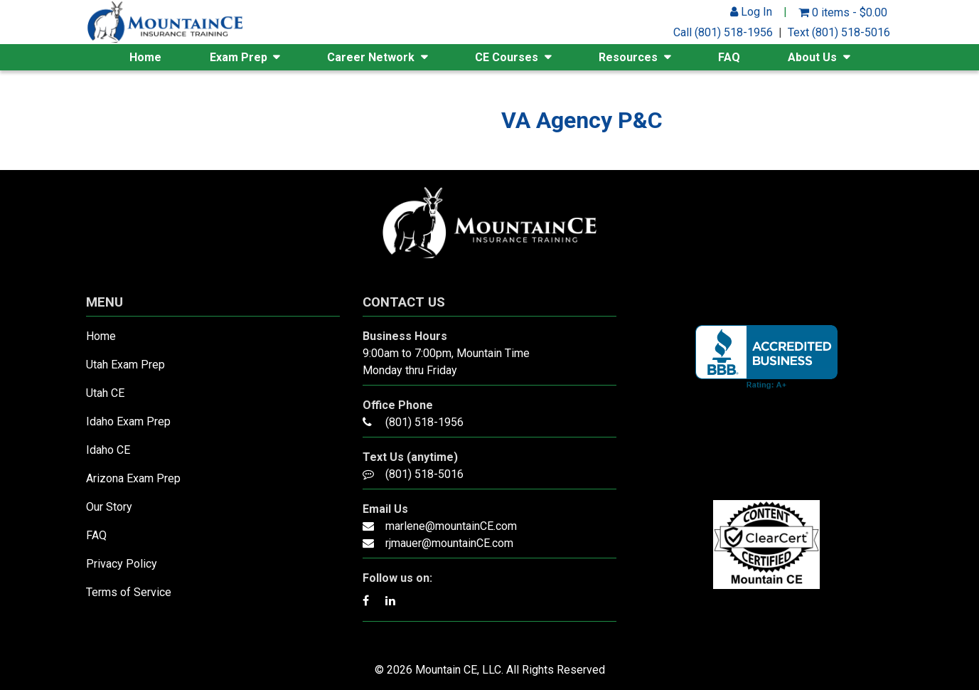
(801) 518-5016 (424, 474)
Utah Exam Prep (125, 364)
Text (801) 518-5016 (839, 32)
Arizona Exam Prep (133, 478)
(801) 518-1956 (424, 422)
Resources (628, 57)
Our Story (109, 507)
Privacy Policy (121, 563)
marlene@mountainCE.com (451, 526)
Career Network (370, 57)
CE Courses (506, 57)
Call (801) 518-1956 (723, 32)
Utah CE (105, 393)
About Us (812, 57)
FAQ (729, 57)
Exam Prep (238, 57)
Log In (751, 11)
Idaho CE (108, 450)
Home (145, 57)
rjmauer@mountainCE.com (449, 543)
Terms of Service (128, 592)
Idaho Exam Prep (128, 421)
